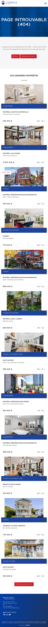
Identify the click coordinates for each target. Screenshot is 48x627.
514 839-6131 (9, 606)
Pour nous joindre (28, 56)
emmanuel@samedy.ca (13, 607)
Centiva (27, 625)
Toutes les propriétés (24, 584)
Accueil (15, 56)
